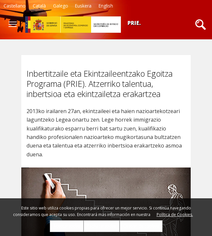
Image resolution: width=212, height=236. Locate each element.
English (106, 6)
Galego (60, 6)
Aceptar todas (66, 226)
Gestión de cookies (141, 226)
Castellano (15, 6)
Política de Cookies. (175, 214)
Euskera (83, 6)
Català (39, 6)
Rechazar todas (101, 226)
